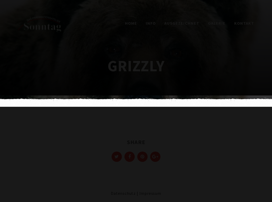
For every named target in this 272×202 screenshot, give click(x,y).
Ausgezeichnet (181, 23)
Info (151, 23)
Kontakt (244, 23)
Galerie (216, 23)
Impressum (150, 193)
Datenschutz (123, 193)
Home (131, 23)
